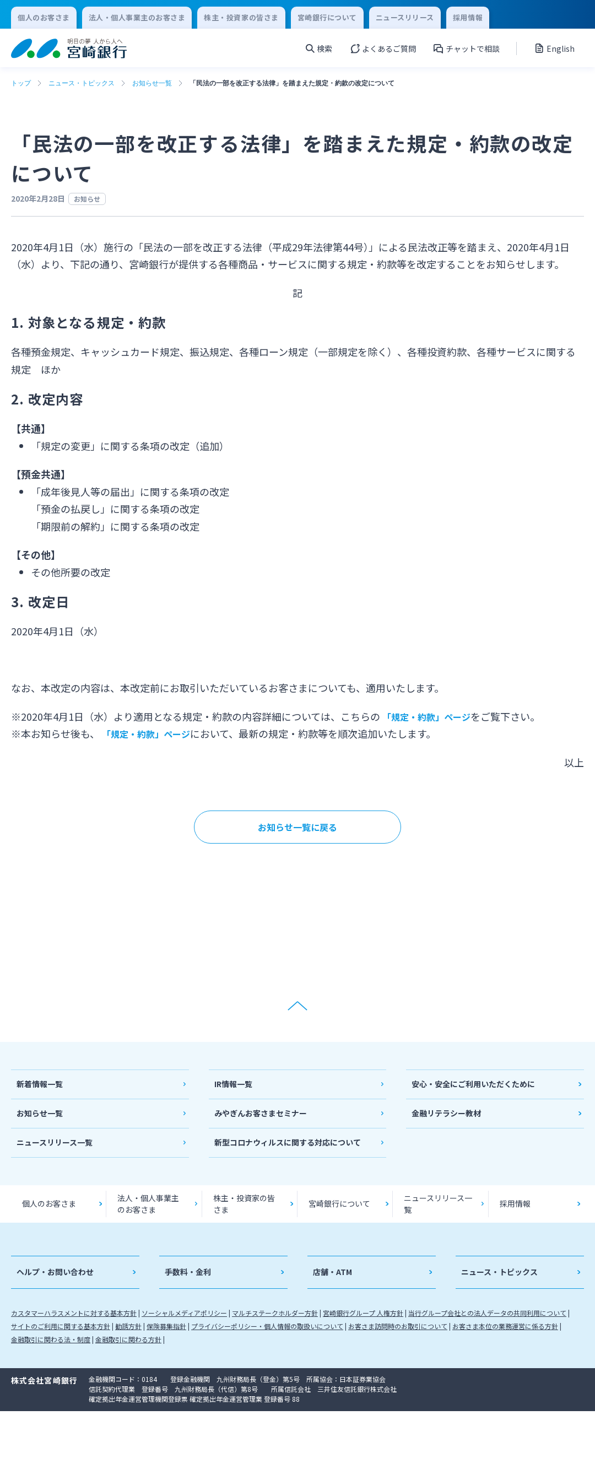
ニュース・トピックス (81, 83)
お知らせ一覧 (152, 83)
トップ (21, 83)
